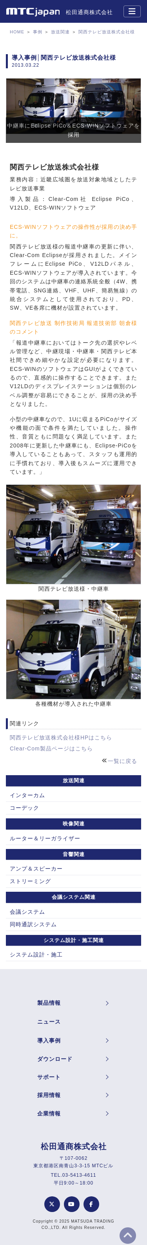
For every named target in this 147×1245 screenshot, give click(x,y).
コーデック (24, 808)
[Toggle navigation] (132, 11)
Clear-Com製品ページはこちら (51, 748)
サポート (49, 1077)
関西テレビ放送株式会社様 (106, 31)
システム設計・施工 (36, 954)
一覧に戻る (122, 761)
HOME (17, 31)
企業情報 (49, 1113)
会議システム (27, 912)
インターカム (27, 795)
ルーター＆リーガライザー (45, 838)
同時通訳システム (33, 924)
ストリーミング (30, 881)
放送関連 (60, 31)
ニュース (49, 1022)
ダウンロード (55, 1059)
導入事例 (49, 1040)
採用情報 (49, 1095)
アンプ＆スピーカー (36, 868)
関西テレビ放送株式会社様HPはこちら (61, 737)
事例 (37, 31)
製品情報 (49, 1003)
